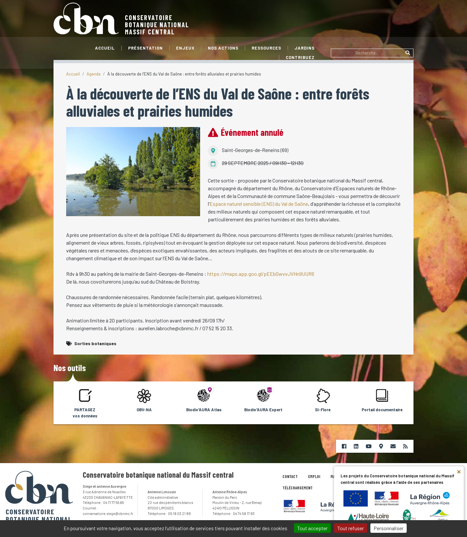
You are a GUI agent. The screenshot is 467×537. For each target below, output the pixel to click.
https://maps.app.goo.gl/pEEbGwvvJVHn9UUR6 (260, 274)
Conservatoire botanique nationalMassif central (157, 24)
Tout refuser (350, 528)
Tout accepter (312, 528)
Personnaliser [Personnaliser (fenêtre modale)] (388, 528)
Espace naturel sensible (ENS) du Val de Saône (259, 204)
